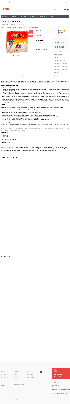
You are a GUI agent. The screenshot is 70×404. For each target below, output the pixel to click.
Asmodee (36, 27)
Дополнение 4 (65, 63)
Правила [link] (30, 75)
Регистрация (66, 2)
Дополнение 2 (57, 57)
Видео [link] (23, 75)
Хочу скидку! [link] (52, 75)
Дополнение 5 (57, 66)
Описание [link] (4, 75)
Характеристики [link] (14, 75)
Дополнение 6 (65, 66)
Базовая (55, 54)
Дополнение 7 (57, 69)
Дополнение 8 (65, 69)
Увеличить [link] (19, 55)
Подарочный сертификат (58, 373)
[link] (3, 2)
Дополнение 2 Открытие (59, 60)
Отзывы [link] (61, 75)
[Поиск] (14, 10)
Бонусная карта (55, 385)
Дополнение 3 (57, 63)
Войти (60, 2)
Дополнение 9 (57, 72)
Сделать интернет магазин (7, 399)
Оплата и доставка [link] (41, 75)
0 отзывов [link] (9, 27)
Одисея (60, 54)
